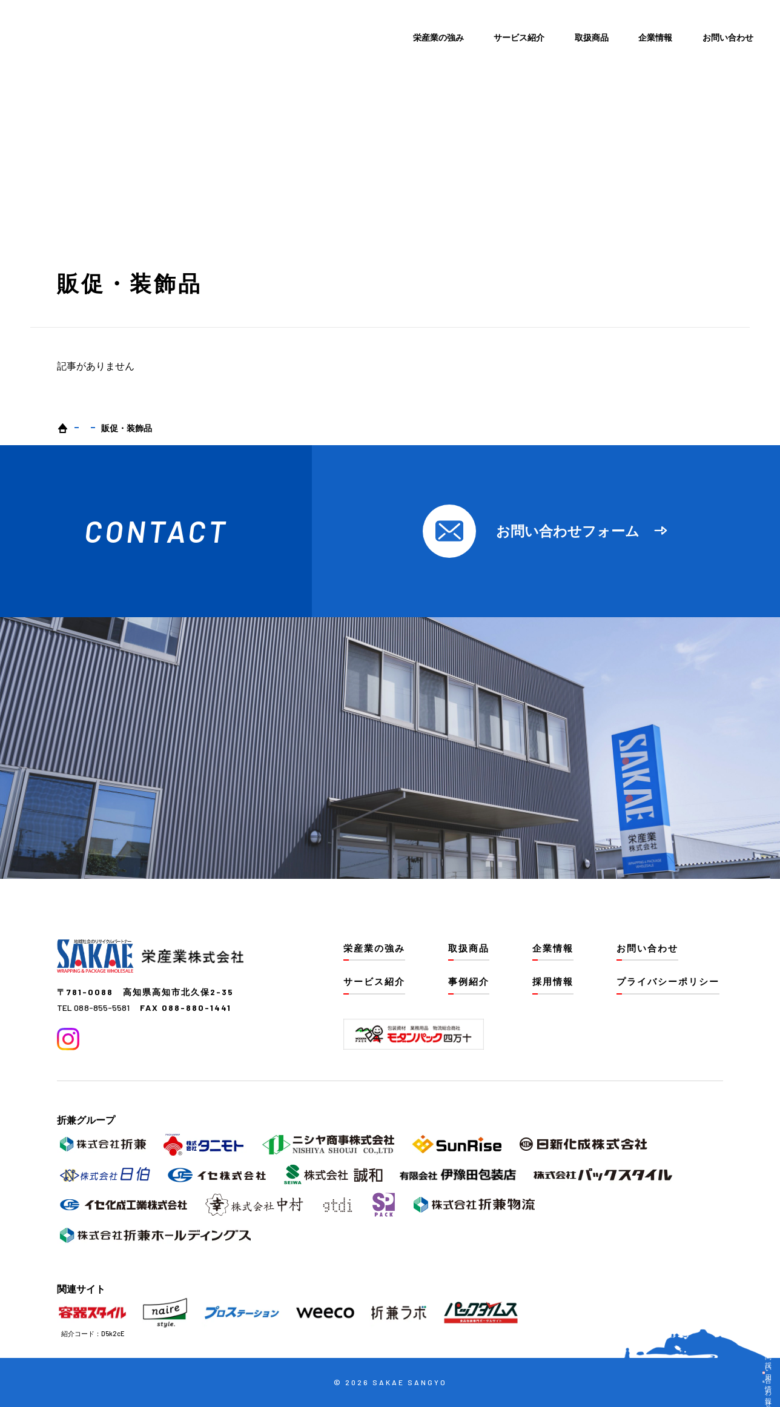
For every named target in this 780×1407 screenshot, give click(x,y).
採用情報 (552, 981)
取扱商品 (592, 37)
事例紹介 (468, 981)
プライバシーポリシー (667, 981)
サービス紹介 (519, 37)
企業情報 (655, 37)
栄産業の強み (438, 37)
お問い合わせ (727, 37)
